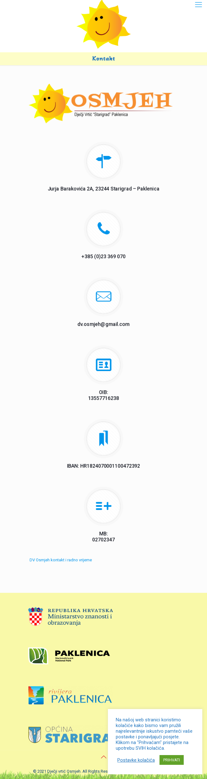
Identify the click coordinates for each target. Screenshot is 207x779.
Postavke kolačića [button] (136, 760)
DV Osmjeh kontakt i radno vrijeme (61, 560)
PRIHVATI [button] (171, 760)
